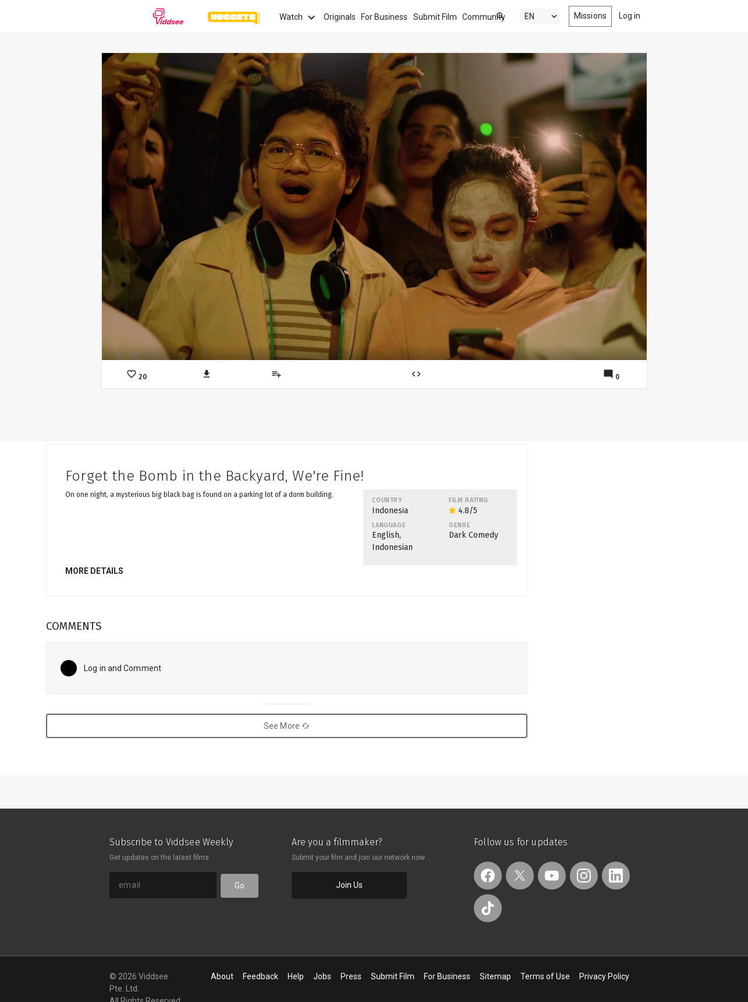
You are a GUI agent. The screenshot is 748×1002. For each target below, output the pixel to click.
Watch (298, 17)
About (222, 976)
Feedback (260, 976)
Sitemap (495, 976)
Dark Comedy (473, 535)
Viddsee (146, 16)
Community (483, 17)
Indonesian (392, 547)
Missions (590, 15)
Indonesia (390, 511)
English (385, 535)
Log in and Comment (122, 668)
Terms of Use (545, 976)
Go (239, 885)
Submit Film (435, 17)
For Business (384, 17)
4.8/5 (463, 511)
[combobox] (489, 15)
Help (296, 976)
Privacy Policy (604, 976)
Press (351, 976)
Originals (340, 17)
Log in (630, 15)
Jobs (322, 976)
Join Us (349, 885)
